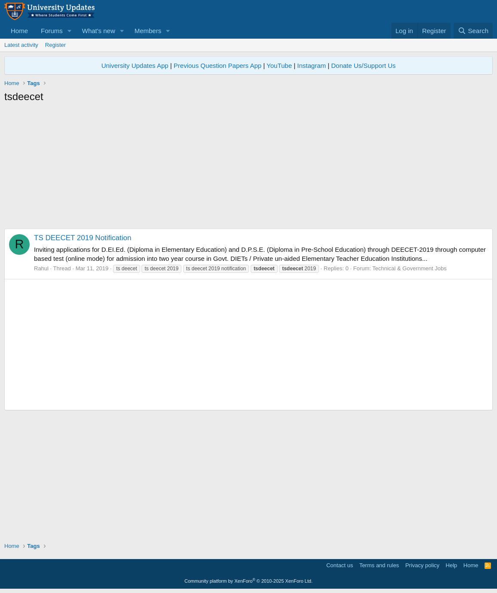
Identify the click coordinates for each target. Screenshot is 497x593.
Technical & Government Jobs (409, 268)
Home (19, 30)
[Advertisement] (248, 168)
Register (55, 45)
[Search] (473, 31)
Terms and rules (379, 565)
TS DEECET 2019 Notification (82, 238)
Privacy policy (422, 565)
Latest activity (21, 45)
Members (148, 30)
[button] (70, 31)
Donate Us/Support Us (363, 65)
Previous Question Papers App (217, 65)
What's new (98, 30)
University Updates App (135, 65)
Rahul (41, 268)
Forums (52, 30)
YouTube (279, 65)
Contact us (339, 565)
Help (451, 565)
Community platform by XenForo (248, 581)
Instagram (311, 65)
